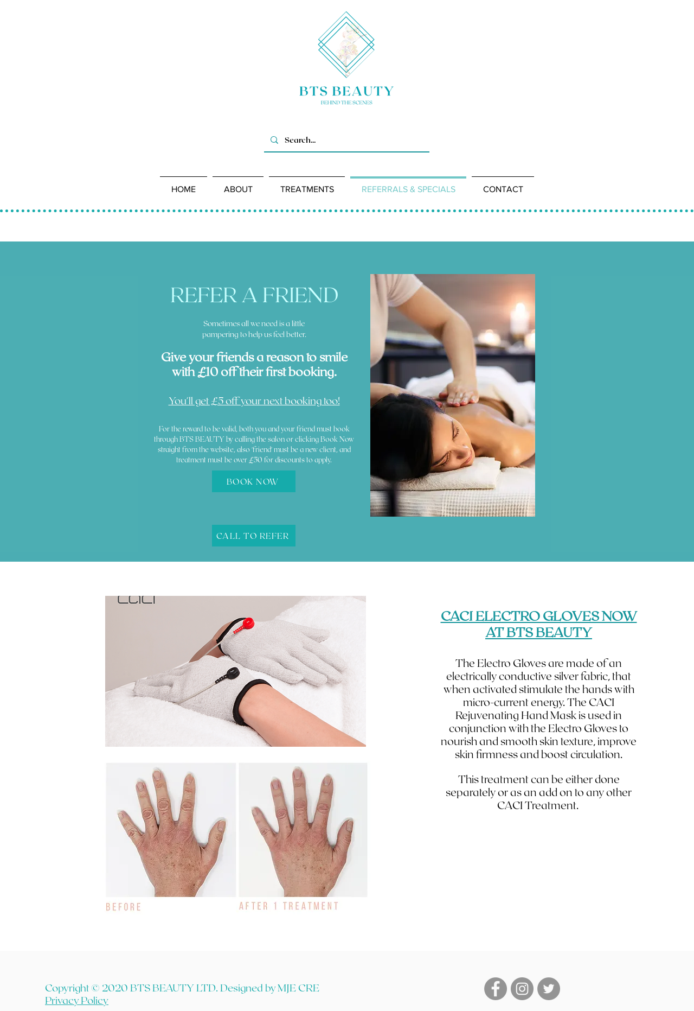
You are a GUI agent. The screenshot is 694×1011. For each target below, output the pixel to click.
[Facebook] (495, 988)
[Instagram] (522, 988)
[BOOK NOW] (253, 481)
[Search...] (346, 139)
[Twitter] (548, 988)
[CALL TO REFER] (253, 535)
